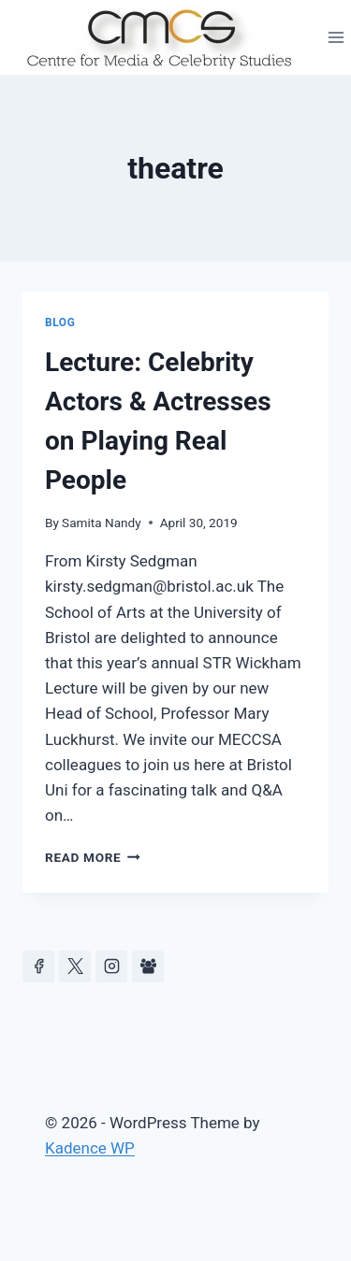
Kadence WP (90, 1148)
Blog (60, 322)
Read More (92, 857)
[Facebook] (38, 966)
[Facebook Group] (148, 966)
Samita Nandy (101, 522)
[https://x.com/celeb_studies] (75, 966)
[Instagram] (111, 966)
